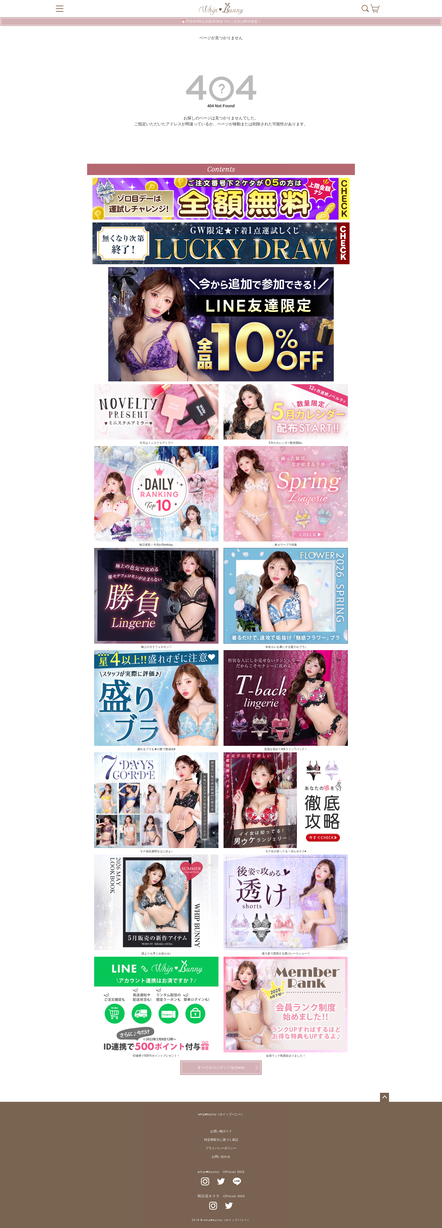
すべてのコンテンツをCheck (221, 1067)
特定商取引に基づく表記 (221, 1139)
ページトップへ (384, 1097)
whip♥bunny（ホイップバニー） (221, 1114)
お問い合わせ (221, 1156)
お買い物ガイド (221, 1131)
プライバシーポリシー (221, 1148)
